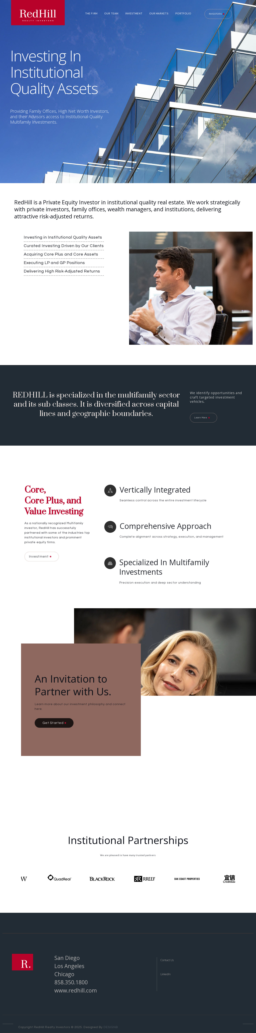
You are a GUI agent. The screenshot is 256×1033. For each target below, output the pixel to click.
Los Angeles (69, 966)
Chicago (64, 974)
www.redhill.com (75, 990)
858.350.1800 (71, 982)
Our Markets (159, 13)
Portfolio (183, 13)
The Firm (91, 13)
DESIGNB (110, 1027)
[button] (90, 13)
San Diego (67, 957)
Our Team (111, 13)
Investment (134, 13)
